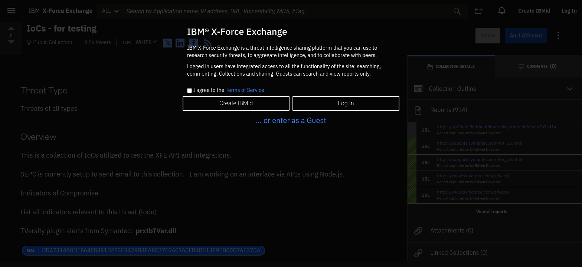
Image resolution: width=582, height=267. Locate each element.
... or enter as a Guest (291, 120)
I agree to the (228, 90)
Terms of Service (245, 90)
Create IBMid (236, 103)
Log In (346, 103)
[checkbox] (189, 90)
